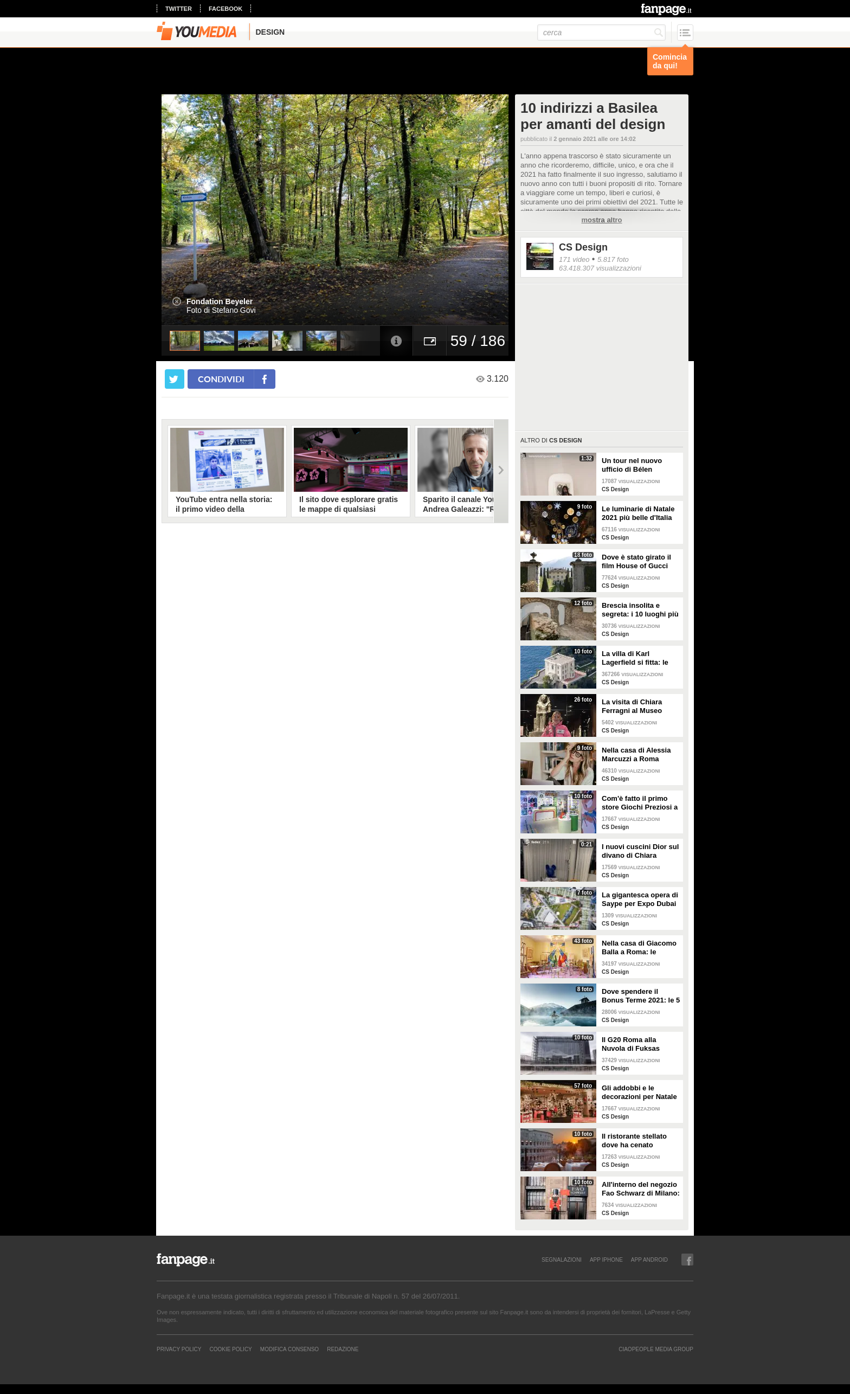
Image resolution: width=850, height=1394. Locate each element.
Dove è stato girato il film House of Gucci (636, 561)
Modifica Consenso (289, 1349)
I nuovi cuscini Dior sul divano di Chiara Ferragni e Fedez (640, 851)
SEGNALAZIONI (562, 1259)
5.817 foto (613, 259)
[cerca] (601, 32)
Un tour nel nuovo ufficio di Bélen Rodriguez (632, 465)
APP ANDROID (649, 1259)
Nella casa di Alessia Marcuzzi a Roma (636, 754)
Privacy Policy (179, 1349)
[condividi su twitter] (174, 379)
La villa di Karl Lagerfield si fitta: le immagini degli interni (638, 658)
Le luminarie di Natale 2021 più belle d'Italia (638, 513)
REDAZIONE (342, 1349)
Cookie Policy (230, 1349)
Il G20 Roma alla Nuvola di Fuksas (631, 1044)
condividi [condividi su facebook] (221, 379)
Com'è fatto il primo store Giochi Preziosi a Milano (640, 803)
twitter (178, 8)
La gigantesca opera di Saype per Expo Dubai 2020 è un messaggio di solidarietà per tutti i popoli (640, 899)
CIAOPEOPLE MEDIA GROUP (656, 1349)
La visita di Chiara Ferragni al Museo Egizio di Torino (632, 706)
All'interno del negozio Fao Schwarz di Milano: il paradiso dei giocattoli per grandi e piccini (641, 1189)
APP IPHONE (606, 1259)
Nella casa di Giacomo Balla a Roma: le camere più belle (639, 947)
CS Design (583, 247)
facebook (225, 8)
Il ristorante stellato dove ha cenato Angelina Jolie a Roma (639, 1140)
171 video (574, 259)
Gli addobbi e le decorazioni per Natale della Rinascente (639, 1092)
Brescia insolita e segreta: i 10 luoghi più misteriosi (640, 610)
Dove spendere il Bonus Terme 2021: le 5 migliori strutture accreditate (641, 996)
